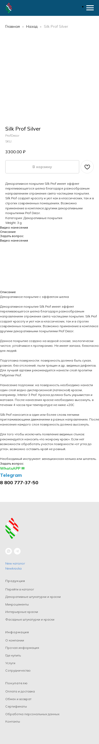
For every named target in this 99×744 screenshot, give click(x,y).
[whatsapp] (8, 551)
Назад (32, 26)
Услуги (10, 663)
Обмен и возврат (18, 699)
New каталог (15, 563)
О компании (14, 640)
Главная (12, 26)
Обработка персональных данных (32, 714)
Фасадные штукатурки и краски (29, 619)
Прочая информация (22, 648)
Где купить (13, 655)
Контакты (12, 721)
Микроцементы (17, 604)
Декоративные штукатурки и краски (33, 597)
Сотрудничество (18, 670)
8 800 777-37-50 (19, 482)
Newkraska (13, 568)
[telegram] (17, 551)
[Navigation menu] (90, 8)
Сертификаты (16, 706)
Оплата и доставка (20, 691)
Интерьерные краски (21, 612)
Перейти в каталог (19, 589)
